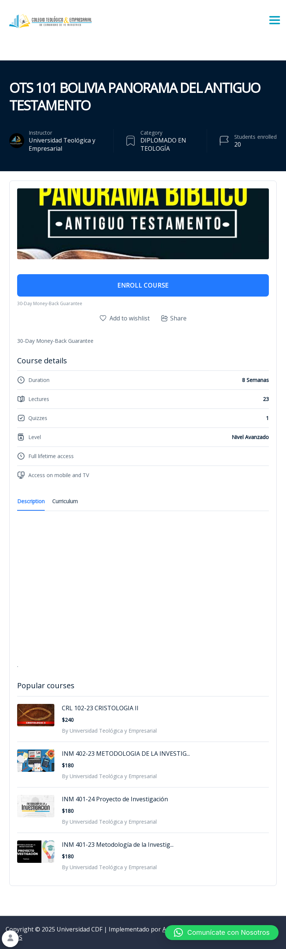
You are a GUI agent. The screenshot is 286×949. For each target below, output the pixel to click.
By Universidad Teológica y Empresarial (109, 730)
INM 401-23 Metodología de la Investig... (118, 844)
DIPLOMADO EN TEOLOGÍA (163, 144)
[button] (222, 932)
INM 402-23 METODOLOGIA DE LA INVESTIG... (126, 753)
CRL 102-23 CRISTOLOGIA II (100, 708)
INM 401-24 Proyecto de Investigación (115, 799)
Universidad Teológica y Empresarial (62, 144)
